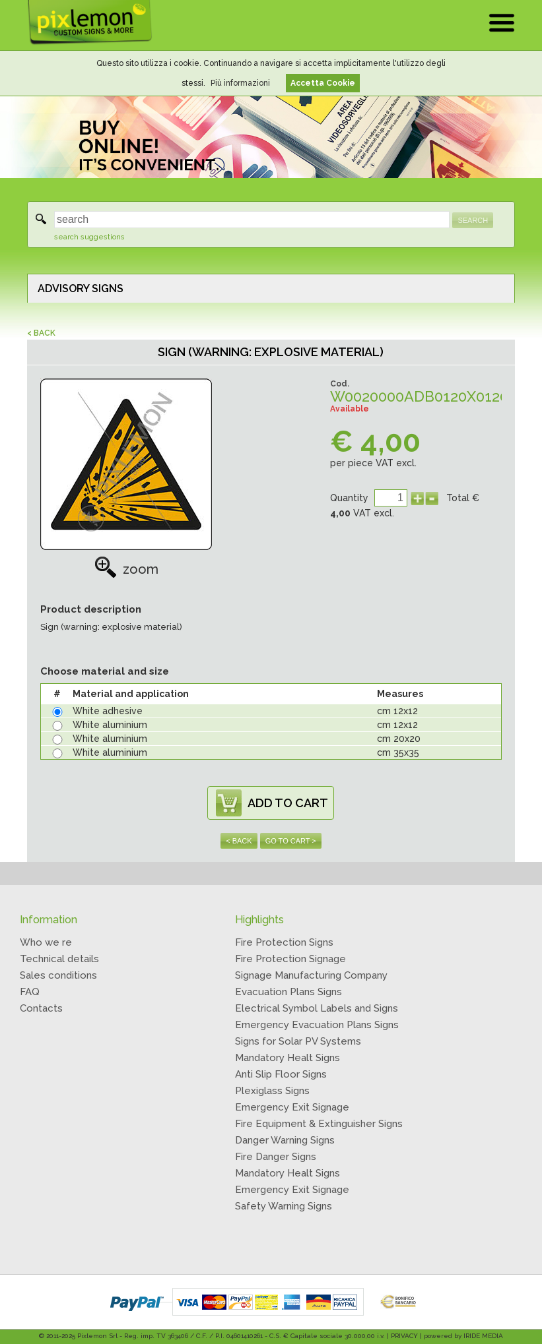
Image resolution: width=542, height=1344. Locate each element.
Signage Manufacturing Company (311, 975)
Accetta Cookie (322, 83)
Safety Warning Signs (283, 1206)
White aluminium (110, 724)
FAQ (30, 992)
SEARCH (472, 220)
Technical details (59, 959)
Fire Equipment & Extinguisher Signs (319, 1124)
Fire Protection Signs (284, 942)
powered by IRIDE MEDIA (463, 1335)
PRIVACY (404, 1335)
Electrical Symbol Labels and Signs (316, 1008)
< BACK (41, 333)
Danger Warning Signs (285, 1140)
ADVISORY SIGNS (80, 288)
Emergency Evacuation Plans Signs (317, 1025)
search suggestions (89, 237)
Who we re (46, 942)
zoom (126, 569)
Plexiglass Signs (272, 1091)
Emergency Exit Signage (292, 1107)
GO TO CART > (290, 841)
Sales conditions (58, 975)
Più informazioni (240, 83)
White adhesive (108, 711)
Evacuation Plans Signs (288, 992)
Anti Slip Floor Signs (281, 1074)
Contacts (41, 1008)
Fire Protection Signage (290, 959)
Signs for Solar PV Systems (298, 1041)
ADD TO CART (288, 803)
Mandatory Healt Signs (287, 1058)
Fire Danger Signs (275, 1157)
